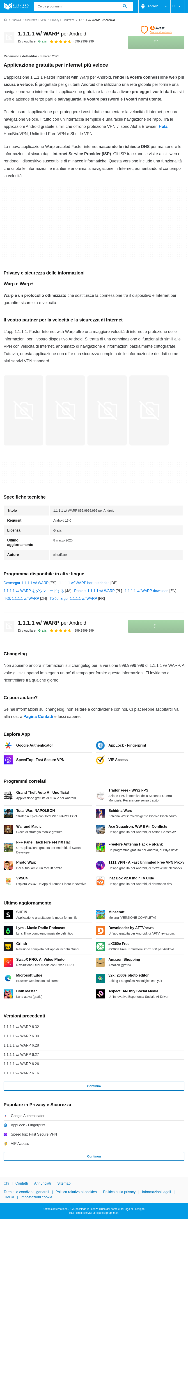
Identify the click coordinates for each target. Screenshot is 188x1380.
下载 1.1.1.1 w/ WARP (21, 598)
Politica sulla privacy (119, 1192)
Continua (94, 1086)
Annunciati (42, 1183)
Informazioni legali (156, 1192)
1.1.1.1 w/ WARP (52, 33)
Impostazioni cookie (36, 1197)
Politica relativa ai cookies (76, 1192)
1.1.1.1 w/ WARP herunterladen (84, 583)
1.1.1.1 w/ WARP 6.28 (21, 1045)
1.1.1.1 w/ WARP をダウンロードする (34, 591)
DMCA (9, 1197)
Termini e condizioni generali (26, 1192)
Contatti (21, 1183)
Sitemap (64, 1183)
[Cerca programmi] (124, 6)
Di (27, 41)
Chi (6, 1183)
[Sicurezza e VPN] (35, 20)
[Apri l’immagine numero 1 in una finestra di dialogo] (65, 410)
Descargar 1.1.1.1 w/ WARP (26, 583)
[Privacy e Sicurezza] (62, 20)
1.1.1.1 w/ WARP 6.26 (21, 1064)
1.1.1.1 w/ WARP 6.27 (21, 1055)
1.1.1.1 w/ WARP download (146, 591)
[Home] (5, 20)
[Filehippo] (16, 6)
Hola (163, 126)
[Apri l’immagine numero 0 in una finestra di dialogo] (23, 410)
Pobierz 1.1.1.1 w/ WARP (94, 591)
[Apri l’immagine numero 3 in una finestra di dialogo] (149, 410)
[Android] (16, 20)
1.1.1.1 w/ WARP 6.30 (21, 1036)
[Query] (83, 6)
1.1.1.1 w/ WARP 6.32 (21, 1027)
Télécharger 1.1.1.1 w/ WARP (73, 598)
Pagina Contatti (38, 716)
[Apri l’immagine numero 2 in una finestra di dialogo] (107, 410)
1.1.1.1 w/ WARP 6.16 (21, 1073)
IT (177, 6)
